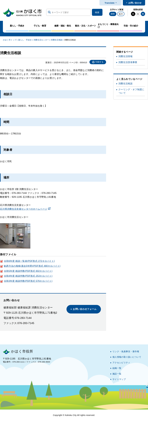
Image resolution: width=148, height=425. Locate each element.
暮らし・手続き (25, 40)
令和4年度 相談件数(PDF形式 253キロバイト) (28, 276)
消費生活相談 (56, 40)
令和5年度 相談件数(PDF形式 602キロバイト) (28, 271)
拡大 (121, 14)
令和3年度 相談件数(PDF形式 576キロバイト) (28, 281)
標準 (113, 14)
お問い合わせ (135, 3)
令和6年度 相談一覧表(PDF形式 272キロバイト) (29, 261)
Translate (110, 3)
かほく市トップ (9, 40)
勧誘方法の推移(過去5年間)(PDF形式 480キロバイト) (32, 266)
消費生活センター (41, 40)
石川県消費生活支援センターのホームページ (23, 209)
